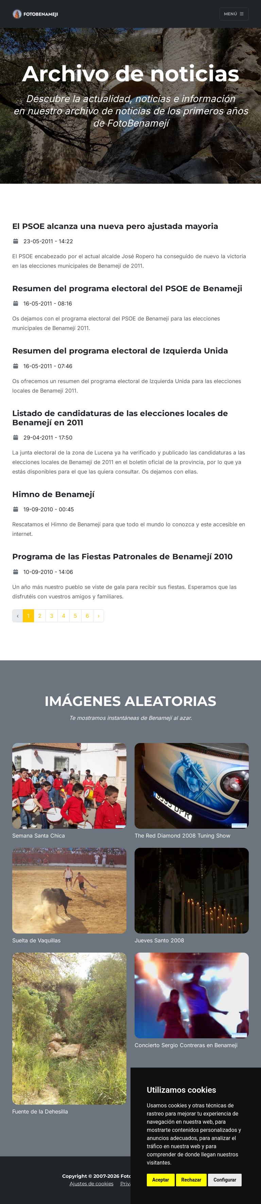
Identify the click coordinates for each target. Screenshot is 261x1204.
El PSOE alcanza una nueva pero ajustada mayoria (115, 226)
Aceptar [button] (160, 1180)
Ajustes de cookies (92, 1184)
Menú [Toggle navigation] (234, 13)
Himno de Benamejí (53, 494)
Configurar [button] (224, 1180)
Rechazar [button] (191, 1180)
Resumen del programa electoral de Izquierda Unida (120, 351)
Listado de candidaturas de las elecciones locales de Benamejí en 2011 (120, 418)
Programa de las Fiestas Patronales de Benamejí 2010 (122, 556)
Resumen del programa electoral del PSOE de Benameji (127, 288)
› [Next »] (99, 615)
